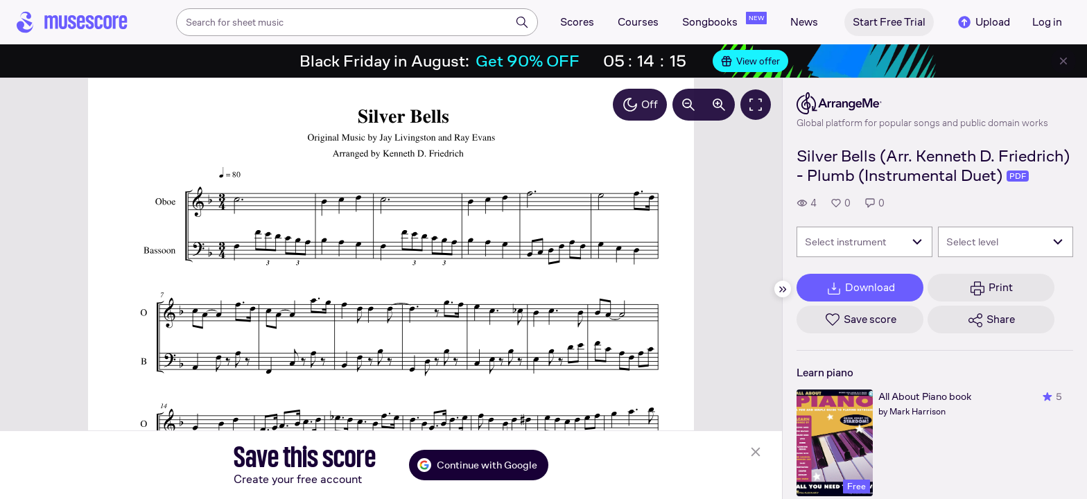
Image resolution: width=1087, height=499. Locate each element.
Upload (983, 22)
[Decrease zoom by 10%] (688, 104)
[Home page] (72, 22)
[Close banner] (1063, 61)
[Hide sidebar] (782, 289)
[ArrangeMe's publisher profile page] (922, 103)
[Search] (522, 22)
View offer (750, 61)
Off (640, 104)
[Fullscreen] (755, 104)
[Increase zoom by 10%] (719, 104)
